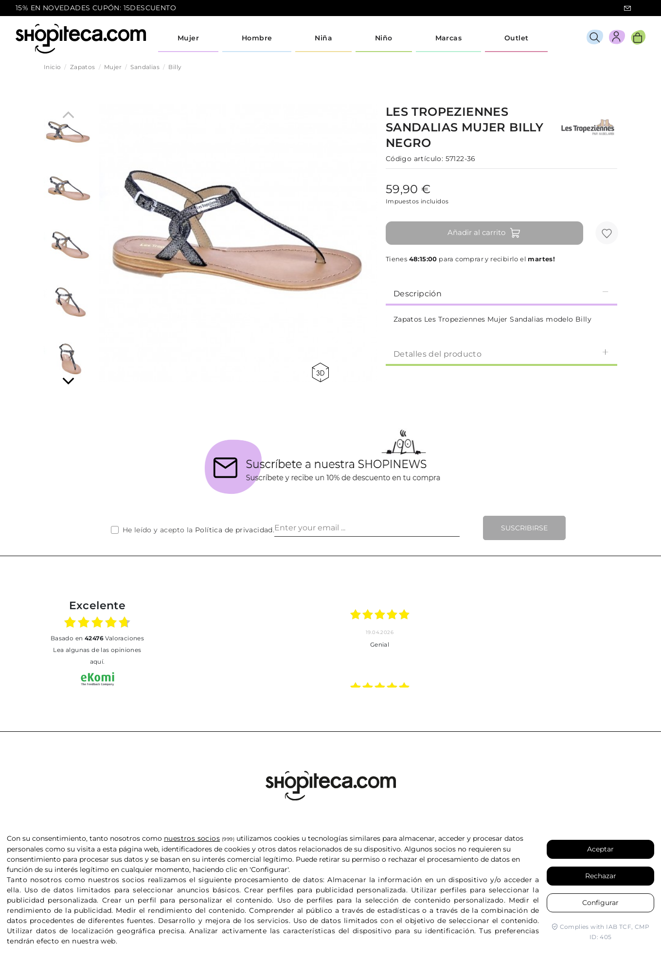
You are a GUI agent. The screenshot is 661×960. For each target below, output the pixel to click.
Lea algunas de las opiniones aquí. (97, 655)
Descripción (501, 293)
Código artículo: (414, 158)
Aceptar (600, 849)
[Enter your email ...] (367, 528)
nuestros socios (192, 838)
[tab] (501, 293)
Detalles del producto (501, 353)
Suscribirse (524, 528)
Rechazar (600, 875)
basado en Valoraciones (97, 638)
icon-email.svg (627, 8)
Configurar (600, 902)
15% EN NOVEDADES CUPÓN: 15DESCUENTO (96, 7)
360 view (320, 372)
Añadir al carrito (484, 233)
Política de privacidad (234, 529)
